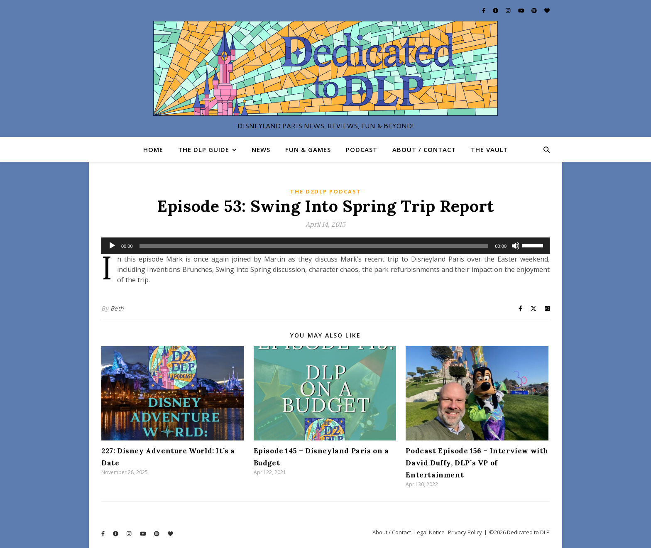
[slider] (314, 246)
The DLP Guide (203, 149)
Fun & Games (308, 149)
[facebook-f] (484, 10)
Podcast (361, 149)
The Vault (489, 149)
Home (153, 149)
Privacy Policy (465, 532)
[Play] (112, 246)
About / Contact (424, 149)
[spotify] (534, 10)
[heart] (547, 10)
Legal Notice (429, 532)
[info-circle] (496, 10)
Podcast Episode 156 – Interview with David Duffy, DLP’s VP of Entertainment (477, 463)
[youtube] (522, 10)
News (261, 149)
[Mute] (516, 246)
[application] (325, 245)
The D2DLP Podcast (325, 191)
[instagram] (509, 10)
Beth (117, 308)
